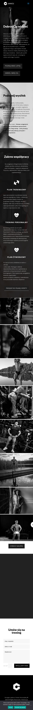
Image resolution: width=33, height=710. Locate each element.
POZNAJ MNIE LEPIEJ (13, 66)
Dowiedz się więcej (20, 707)
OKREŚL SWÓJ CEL (11, 73)
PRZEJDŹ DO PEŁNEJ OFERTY (16, 288)
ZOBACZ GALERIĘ (16, 546)
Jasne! (10, 707)
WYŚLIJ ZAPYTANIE (22, 666)
